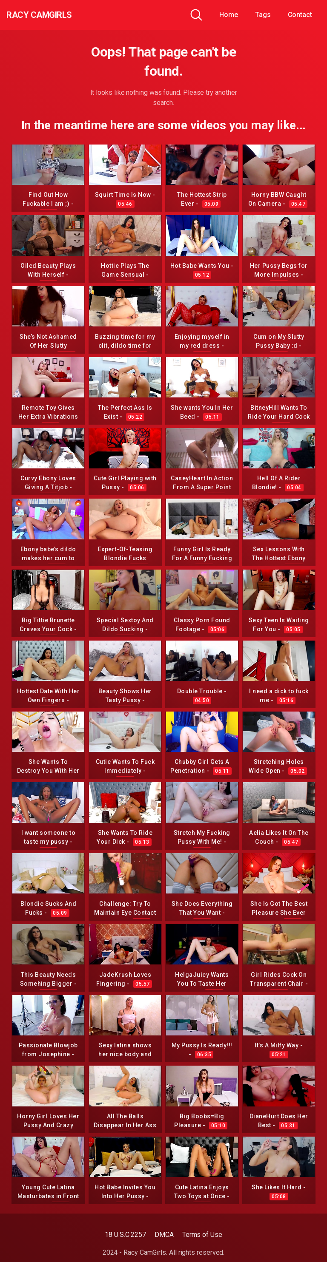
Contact (300, 15)
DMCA (164, 1235)
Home (228, 15)
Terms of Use (202, 1235)
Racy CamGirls (52, 15)
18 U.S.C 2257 (125, 1235)
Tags (263, 15)
